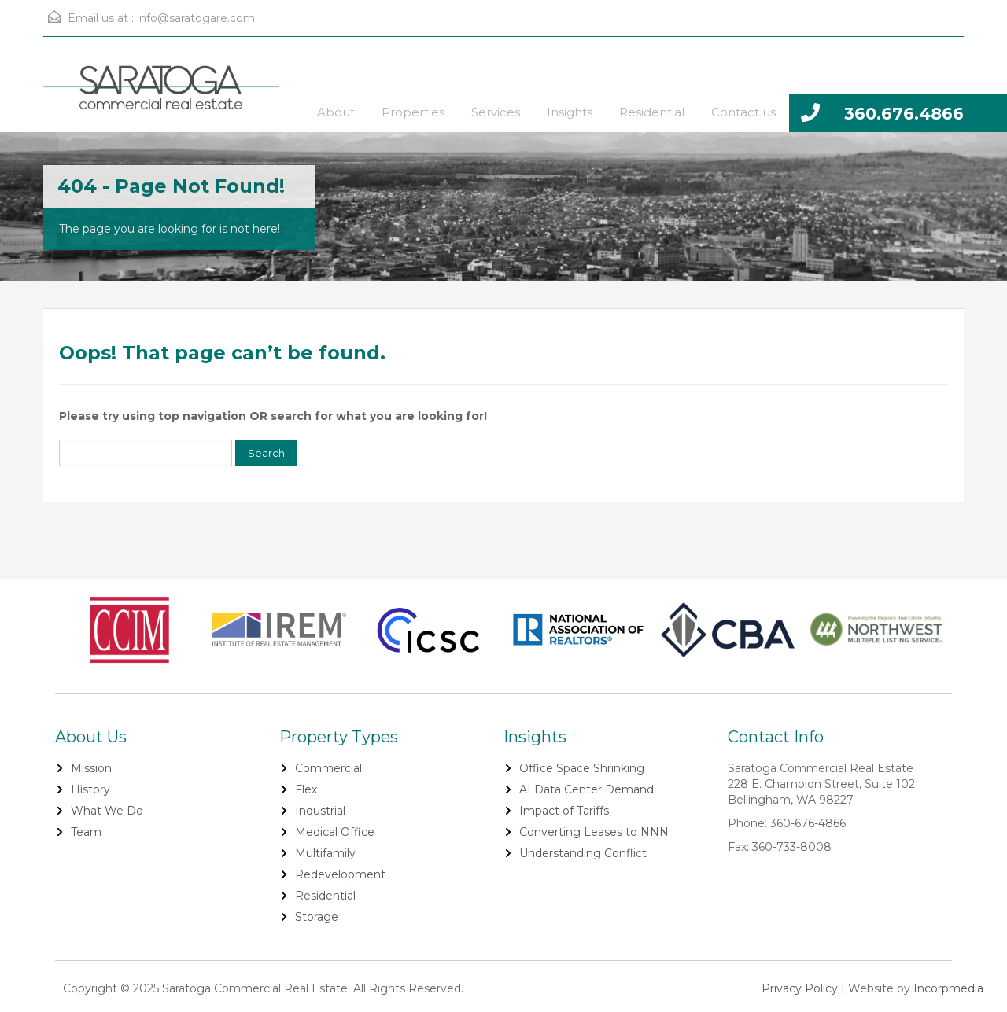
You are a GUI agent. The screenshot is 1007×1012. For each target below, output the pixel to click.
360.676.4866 (904, 113)
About (336, 112)
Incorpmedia (948, 988)
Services (495, 112)
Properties (413, 112)
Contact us (743, 112)
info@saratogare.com (196, 18)
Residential (651, 112)
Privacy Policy (800, 988)
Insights (569, 112)
